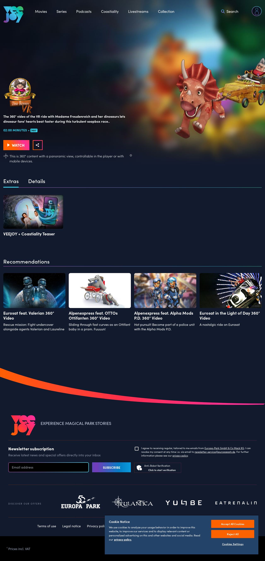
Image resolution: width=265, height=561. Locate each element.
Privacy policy (97, 526)
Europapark (80, 503)
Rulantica (132, 503)
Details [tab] (36, 181)
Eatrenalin (236, 503)
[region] (181, 534)
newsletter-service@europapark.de (215, 451)
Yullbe (184, 503)
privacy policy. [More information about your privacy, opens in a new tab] (123, 539)
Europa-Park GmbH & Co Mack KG (224, 448)
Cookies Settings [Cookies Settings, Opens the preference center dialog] (232, 544)
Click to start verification (162, 470)
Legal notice (71, 526)
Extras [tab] (11, 181)
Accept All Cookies (232, 524)
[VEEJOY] (13, 14)
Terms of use (46, 526)
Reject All (232, 534)
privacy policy (180, 455)
